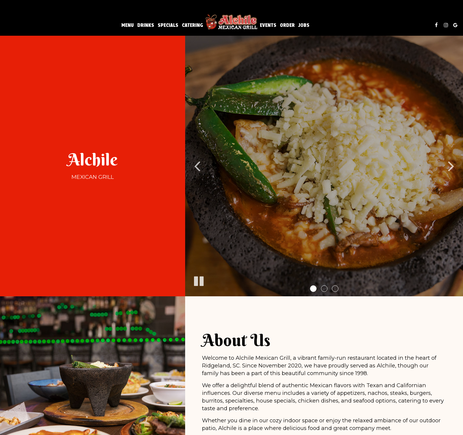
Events (268, 25)
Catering (192, 25)
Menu (127, 25)
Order (287, 25)
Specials (168, 25)
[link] (231, 22)
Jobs (303, 25)
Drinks (145, 25)
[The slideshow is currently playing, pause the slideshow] (198, 280)
